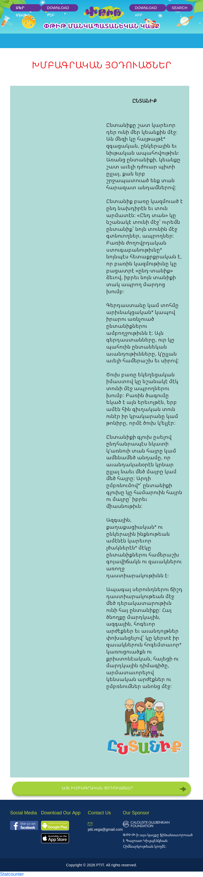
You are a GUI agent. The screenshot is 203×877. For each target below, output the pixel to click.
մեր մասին (23, 8)
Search (179, 7)
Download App (146, 8)
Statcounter (12, 874)
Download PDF (58, 8)
